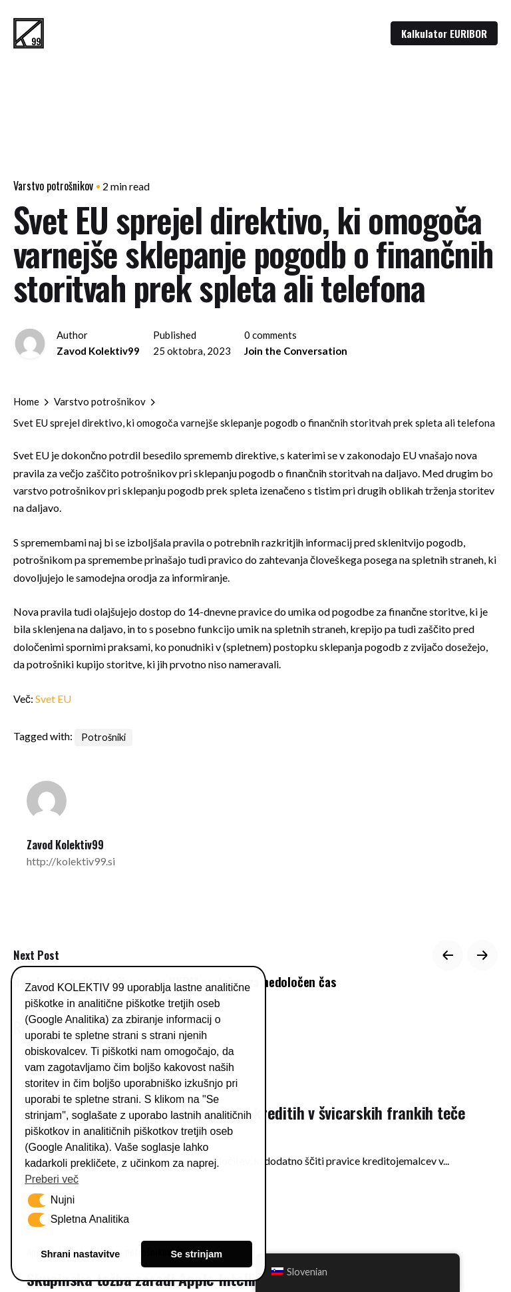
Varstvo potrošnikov (53, 186)
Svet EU (53, 698)
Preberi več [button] (52, 1179)
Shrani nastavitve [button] (80, 1254)
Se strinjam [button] (196, 1254)
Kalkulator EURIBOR (444, 33)
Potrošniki (103, 737)
